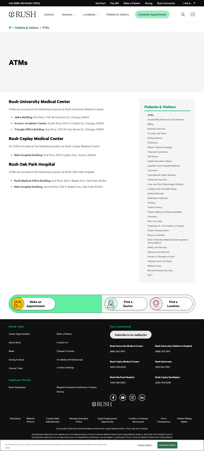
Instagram (132, 397)
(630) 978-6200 (118, 366)
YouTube (123, 397)
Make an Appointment (35, 304)
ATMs (150, 114)
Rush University (166, 3)
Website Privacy (31, 420)
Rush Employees (17, 387)
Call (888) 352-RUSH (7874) (24, 3)
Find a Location (173, 304)
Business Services (156, 128)
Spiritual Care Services (158, 251)
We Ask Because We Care (160, 270)
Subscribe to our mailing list (131, 334)
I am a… (187, 3)
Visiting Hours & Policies (160, 261)
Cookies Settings (65, 367)
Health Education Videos (160, 161)
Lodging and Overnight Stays (162, 188)
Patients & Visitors (117, 14)
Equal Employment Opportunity (107, 420)
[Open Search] (183, 14)
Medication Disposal (158, 198)
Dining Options (155, 137)
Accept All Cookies (167, 445)
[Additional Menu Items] (192, 14)
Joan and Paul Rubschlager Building (165, 184)
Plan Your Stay (155, 221)
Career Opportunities (19, 333)
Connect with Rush (157, 133)
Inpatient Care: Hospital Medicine (164, 165)
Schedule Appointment (152, 14)
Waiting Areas (154, 265)
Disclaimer (15, 418)
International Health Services (162, 174)
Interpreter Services (157, 179)
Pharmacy (152, 216)
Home (10, 29)
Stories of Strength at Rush (161, 256)
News (11, 351)
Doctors (49, 14)
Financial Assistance (158, 151)
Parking (151, 202)
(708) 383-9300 (118, 382)
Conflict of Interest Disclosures (138, 420)
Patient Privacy (155, 207)
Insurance (152, 170)
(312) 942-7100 (162, 366)
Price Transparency (163, 420)
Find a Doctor (128, 304)
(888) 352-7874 (117, 351)
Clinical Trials (16, 368)
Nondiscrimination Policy (79, 420)
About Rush (15, 342)
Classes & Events (65, 351)
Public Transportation (158, 230)
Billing (150, 124)
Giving (148, 3)
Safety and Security (157, 247)
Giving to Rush (16, 359)
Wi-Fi (150, 274)
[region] (102, 445)
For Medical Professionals (70, 359)
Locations (89, 14)
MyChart (101, 3)
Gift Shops (153, 156)
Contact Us (62, 342)
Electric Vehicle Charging (160, 147)
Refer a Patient (132, 3)
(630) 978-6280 (163, 382)
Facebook (113, 397)
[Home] (102, 407)
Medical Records (156, 193)
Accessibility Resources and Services (166, 119)
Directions (153, 142)
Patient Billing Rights (184, 420)
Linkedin (142, 397)
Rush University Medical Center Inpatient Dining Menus (168, 241)
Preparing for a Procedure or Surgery (166, 225)
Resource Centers (156, 234)
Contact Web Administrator (53, 420)
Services (67, 14)
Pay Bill (114, 3)
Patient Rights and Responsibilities (165, 211)
